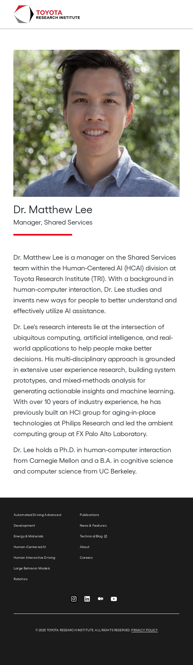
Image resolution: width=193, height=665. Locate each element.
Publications (90, 515)
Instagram (74, 600)
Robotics (21, 579)
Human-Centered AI (30, 547)
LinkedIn (87, 600)
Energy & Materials (29, 536)
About (85, 547)
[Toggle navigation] (170, 14)
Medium (100, 600)
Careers (86, 557)
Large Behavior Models (32, 568)
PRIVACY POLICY (144, 630)
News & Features (93, 525)
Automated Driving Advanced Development (37, 520)
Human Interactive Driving (34, 557)
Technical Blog (91, 536)
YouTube (114, 600)
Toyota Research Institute (46, 14)
